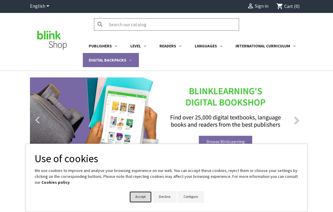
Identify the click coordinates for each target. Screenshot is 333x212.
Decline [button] (164, 196)
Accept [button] (140, 196)
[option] (166, 117)
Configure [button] (191, 196)
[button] (50, 117)
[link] (166, 117)
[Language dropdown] (40, 6)
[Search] (166, 24)
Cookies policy (55, 182)
